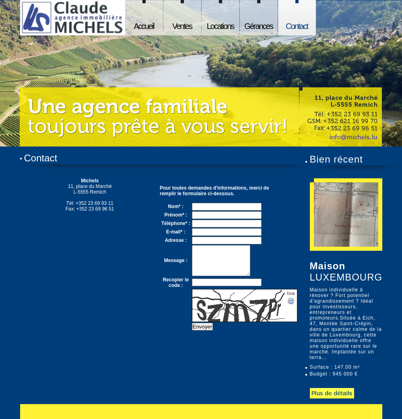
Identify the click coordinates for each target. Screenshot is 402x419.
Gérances (258, 26)
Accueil (144, 26)
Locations (220, 26)
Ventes (182, 26)
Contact (297, 26)
